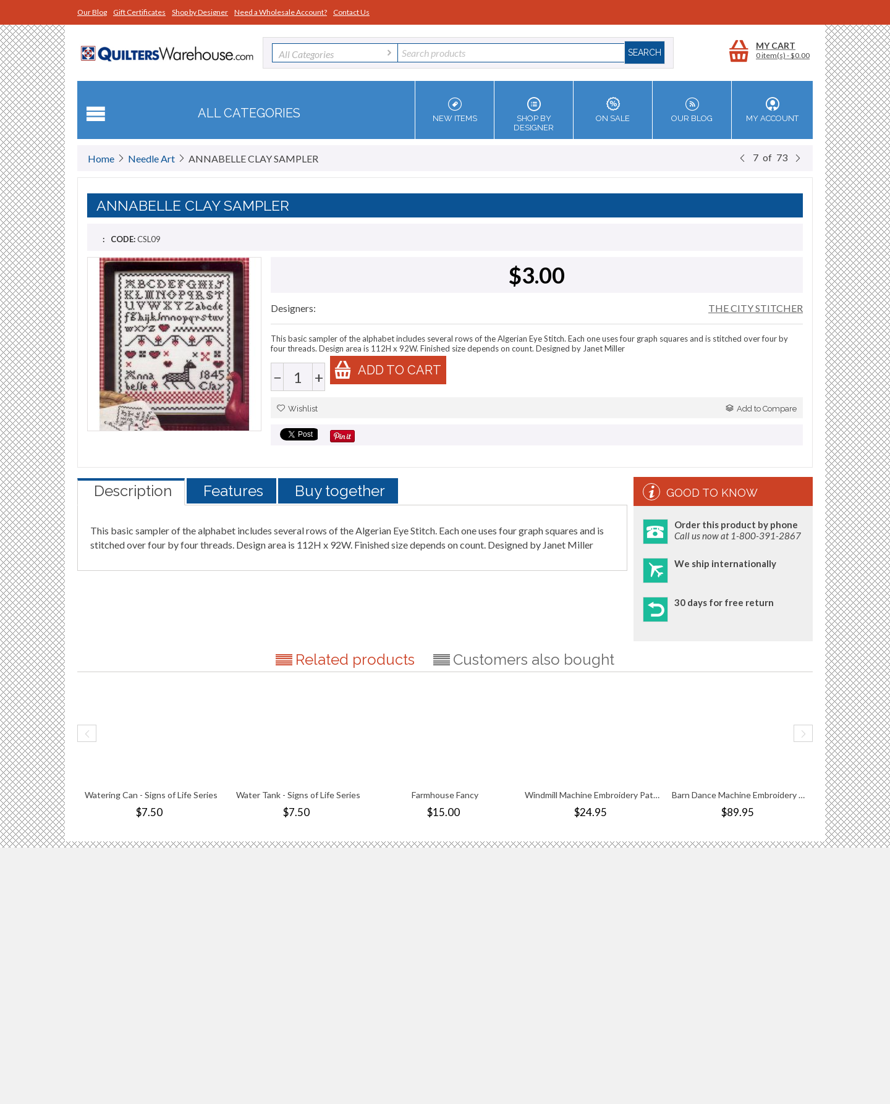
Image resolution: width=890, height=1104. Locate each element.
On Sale (612, 110)
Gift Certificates (139, 12)
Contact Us (351, 12)
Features (233, 491)
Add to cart (387, 370)
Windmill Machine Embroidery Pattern (592, 795)
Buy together (340, 491)
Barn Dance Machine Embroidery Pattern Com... (739, 795)
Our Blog (92, 12)
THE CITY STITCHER (755, 308)
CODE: (123, 239)
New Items (454, 110)
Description (133, 491)
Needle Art (151, 158)
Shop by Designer (200, 12)
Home (101, 158)
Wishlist (297, 408)
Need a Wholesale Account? (280, 12)
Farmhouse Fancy (445, 795)
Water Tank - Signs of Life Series (298, 795)
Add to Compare (761, 408)
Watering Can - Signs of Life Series (151, 795)
